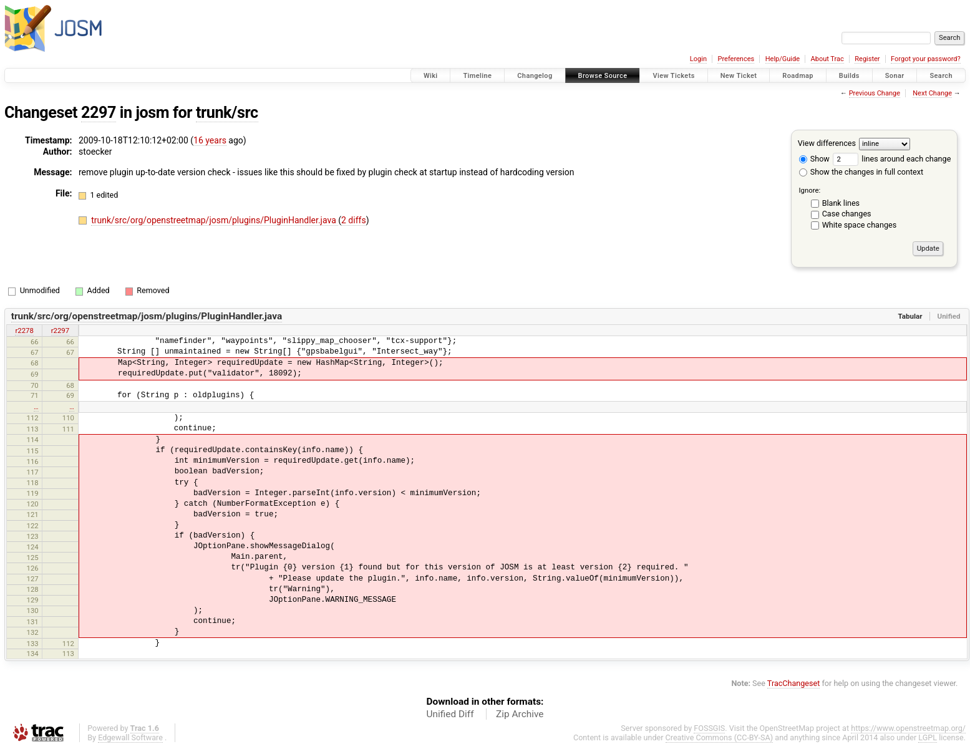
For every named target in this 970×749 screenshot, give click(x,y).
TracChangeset (793, 683)
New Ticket (738, 76)
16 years (209, 140)
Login (698, 59)
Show (814, 158)
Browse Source (603, 76)
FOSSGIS (709, 728)
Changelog (534, 76)
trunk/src (227, 113)
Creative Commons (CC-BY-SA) (720, 737)
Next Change (932, 93)
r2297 (60, 330)
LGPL (927, 737)
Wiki (431, 76)
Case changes (846, 213)
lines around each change (892, 158)
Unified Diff (450, 714)
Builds (849, 76)
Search (941, 76)
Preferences (735, 59)
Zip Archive (519, 714)
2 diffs (353, 220)
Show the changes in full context (861, 171)
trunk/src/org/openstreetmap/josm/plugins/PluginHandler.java (214, 220)
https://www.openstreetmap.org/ (908, 728)
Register (867, 59)
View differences (827, 143)
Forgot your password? (926, 59)
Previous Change (874, 93)
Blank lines (841, 203)
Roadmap (797, 76)
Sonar (895, 76)
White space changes (859, 225)
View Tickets (673, 76)
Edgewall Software (130, 737)
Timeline (477, 76)
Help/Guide (782, 59)
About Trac (827, 59)
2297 (98, 113)
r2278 (24, 330)
